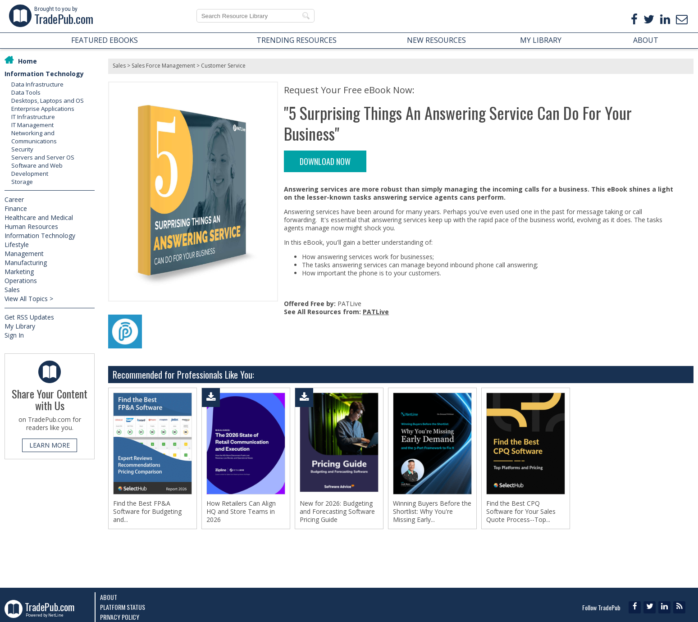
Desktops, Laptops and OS (47, 100)
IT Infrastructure (33, 117)
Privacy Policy (119, 617)
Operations (21, 280)
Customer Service (223, 65)
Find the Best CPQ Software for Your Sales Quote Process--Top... (521, 511)
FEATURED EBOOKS (104, 40)
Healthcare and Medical (39, 217)
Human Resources (31, 226)
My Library (20, 326)
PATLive (376, 311)
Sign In (14, 335)
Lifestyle (17, 244)
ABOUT (645, 40)
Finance (16, 208)
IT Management (32, 125)
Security (22, 149)
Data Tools (26, 92)
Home (27, 61)
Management (24, 253)
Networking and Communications (34, 137)
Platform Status (122, 607)
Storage (22, 182)
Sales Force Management (163, 65)
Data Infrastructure (37, 84)
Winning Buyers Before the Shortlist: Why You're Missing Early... (432, 511)
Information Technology (44, 73)
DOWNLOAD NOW (325, 161)
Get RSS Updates (29, 317)
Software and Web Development (37, 169)
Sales (12, 289)
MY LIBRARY (540, 40)
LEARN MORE (49, 445)
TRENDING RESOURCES (296, 40)
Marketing (19, 271)
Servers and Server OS (42, 157)
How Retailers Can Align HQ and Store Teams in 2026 (241, 511)
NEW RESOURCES (436, 40)
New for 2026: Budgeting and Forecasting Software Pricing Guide (337, 511)
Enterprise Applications (42, 109)
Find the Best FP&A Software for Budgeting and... (147, 511)
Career (14, 199)
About (108, 597)
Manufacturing (26, 262)
